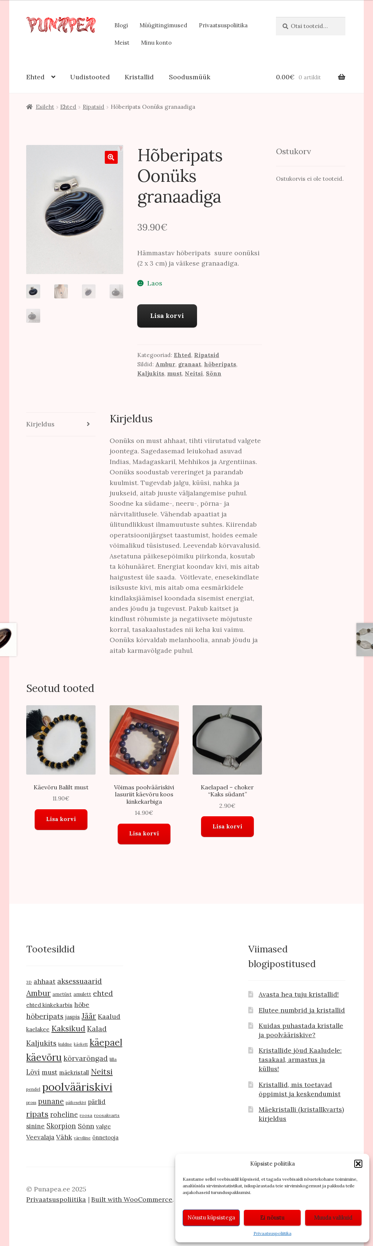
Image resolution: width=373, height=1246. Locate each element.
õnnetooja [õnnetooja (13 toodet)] (105, 1137)
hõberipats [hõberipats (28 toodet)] (44, 1016)
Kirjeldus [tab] (40, 424)
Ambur (165, 364)
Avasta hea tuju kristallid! (299, 994)
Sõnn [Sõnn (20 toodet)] (86, 1126)
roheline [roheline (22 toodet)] (64, 1114)
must (174, 373)
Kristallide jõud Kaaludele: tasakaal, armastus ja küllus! (300, 1059)
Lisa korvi (167, 315)
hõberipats (220, 364)
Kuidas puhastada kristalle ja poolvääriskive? (301, 1030)
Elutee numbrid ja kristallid (302, 1010)
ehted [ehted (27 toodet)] (103, 993)
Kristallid (139, 77)
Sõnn (213, 373)
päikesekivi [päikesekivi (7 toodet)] (76, 1102)
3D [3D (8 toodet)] (29, 982)
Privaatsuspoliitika (272, 1233)
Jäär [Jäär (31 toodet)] (89, 1016)
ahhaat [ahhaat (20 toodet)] (44, 981)
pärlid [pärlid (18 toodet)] (97, 1102)
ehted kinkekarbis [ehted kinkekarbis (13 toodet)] (49, 1004)
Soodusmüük (189, 77)
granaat (189, 364)
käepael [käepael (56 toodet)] (106, 1042)
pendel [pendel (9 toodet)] (33, 1089)
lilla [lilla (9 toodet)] (113, 1059)
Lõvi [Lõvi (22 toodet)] (33, 1072)
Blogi (121, 25)
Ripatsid (93, 106)
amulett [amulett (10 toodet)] (82, 994)
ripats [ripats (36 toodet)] (37, 1114)
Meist (121, 42)
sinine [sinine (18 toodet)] (35, 1126)
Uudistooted (90, 77)
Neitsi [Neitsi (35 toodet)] (102, 1071)
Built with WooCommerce (131, 1199)
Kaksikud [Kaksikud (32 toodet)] (68, 1029)
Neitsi (194, 373)
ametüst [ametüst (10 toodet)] (62, 994)
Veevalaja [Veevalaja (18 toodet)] (40, 1137)
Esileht (45, 106)
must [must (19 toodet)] (49, 1072)
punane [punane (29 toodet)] (51, 1101)
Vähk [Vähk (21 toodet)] (64, 1137)
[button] (358, 1163)
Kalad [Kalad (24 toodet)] (97, 1028)
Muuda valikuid (333, 1217)
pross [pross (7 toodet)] (31, 1102)
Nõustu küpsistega (211, 1217)
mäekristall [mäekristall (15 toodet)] (74, 1072)
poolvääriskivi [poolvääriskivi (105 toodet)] (77, 1087)
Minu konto (156, 42)
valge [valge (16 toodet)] (103, 1126)
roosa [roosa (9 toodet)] (86, 1115)
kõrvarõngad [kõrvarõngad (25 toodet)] (85, 1058)
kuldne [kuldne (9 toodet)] (65, 1044)
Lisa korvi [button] (61, 819)
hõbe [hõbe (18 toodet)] (81, 1005)
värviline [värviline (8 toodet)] (82, 1138)
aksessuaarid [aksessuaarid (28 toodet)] (79, 981)
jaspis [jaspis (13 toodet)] (72, 1016)
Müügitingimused (163, 25)
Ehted (35, 77)
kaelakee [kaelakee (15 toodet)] (37, 1029)
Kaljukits (150, 373)
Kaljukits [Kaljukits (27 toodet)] (41, 1043)
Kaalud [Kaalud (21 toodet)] (109, 1016)
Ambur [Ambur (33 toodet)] (38, 993)
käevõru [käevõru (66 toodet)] (44, 1057)
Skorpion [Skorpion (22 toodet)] (61, 1126)
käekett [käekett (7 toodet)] (81, 1044)
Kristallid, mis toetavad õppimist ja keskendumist (300, 1089)
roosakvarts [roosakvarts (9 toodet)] (107, 1115)
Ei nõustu (272, 1217)
